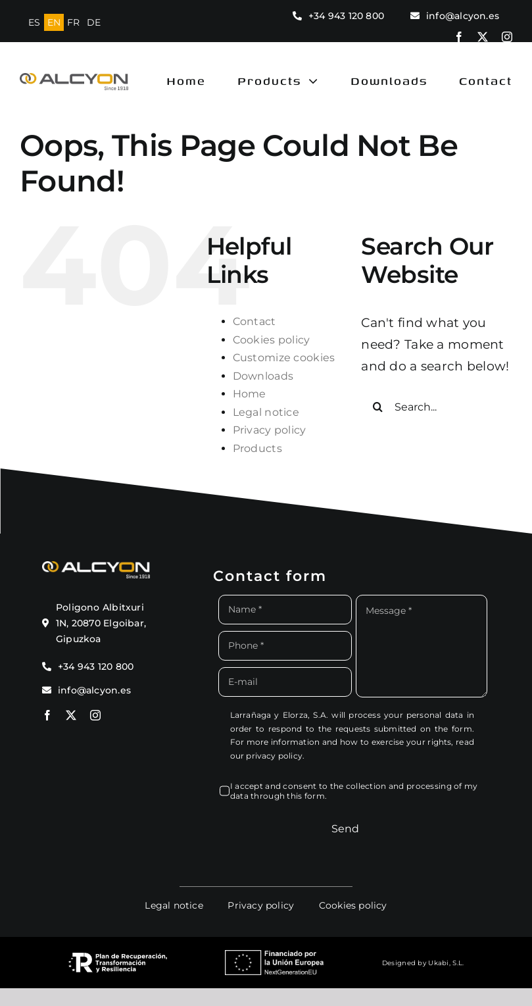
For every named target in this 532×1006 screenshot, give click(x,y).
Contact (254, 321)
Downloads (263, 376)
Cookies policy (271, 340)
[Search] (377, 406)
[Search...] (436, 406)
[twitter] (482, 37)
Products (257, 448)
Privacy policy (269, 430)
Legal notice (266, 412)
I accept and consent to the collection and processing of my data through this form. (354, 791)
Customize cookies (284, 357)
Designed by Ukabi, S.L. (423, 963)
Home (249, 394)
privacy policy (274, 756)
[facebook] (459, 37)
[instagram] (507, 37)
